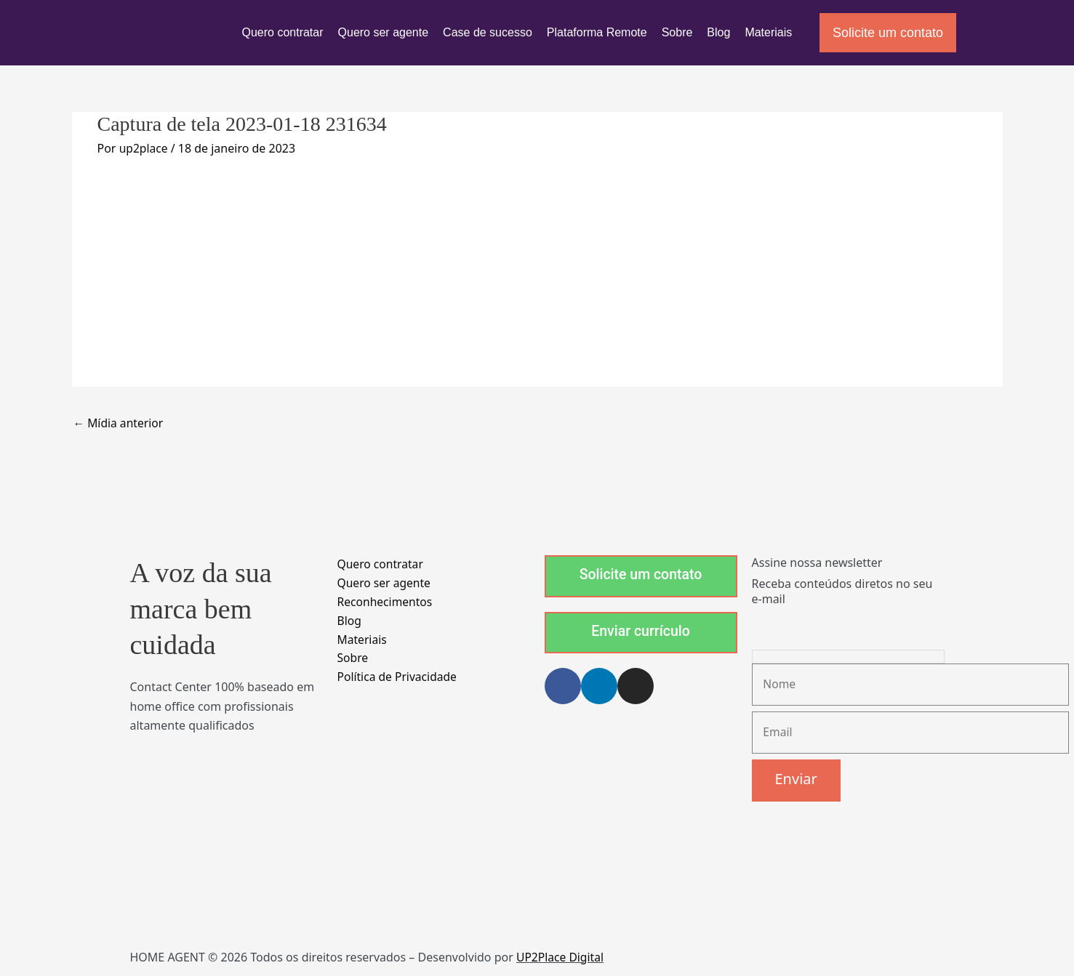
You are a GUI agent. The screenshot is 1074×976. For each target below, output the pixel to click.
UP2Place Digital (561, 959)
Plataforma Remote (597, 32)
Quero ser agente (383, 32)
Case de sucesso (487, 32)
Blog (718, 32)
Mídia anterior (119, 424)
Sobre (677, 32)
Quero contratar (282, 32)
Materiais (768, 32)
